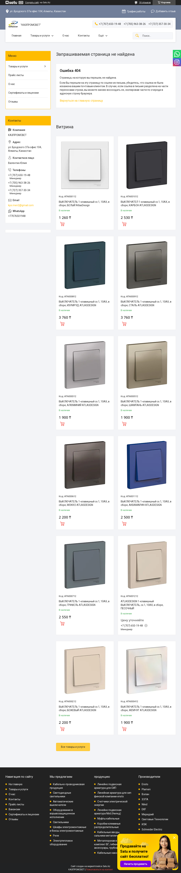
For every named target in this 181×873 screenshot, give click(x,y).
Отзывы (13, 101)
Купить (62, 223)
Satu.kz (106, 866)
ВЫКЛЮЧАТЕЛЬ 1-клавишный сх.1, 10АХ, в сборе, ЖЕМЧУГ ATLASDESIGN (146, 708)
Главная (16, 35)
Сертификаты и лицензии (23, 92)
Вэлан (145, 794)
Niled (144, 804)
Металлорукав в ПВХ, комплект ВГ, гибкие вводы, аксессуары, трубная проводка (112, 844)
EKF (144, 809)
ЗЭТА (145, 799)
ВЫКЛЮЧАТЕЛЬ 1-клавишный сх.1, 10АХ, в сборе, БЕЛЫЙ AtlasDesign (84, 203)
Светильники (61, 822)
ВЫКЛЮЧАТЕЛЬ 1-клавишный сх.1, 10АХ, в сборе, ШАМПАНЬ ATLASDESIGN (146, 403)
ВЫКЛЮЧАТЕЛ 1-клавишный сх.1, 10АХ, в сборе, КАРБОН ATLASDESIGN (145, 203)
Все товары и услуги (73, 746)
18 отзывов (145, 2)
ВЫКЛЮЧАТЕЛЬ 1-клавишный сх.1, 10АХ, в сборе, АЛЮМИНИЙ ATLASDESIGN (84, 403)
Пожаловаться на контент (99, 869)
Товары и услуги (40, 35)
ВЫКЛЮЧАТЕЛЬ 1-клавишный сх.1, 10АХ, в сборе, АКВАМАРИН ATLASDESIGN (146, 503)
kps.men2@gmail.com (21, 205)
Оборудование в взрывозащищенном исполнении (62, 814)
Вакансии (14, 809)
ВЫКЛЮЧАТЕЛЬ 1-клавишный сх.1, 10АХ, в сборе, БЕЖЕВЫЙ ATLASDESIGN (84, 708)
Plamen (146, 789)
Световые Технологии (155, 819)
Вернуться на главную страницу (81, 100)
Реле (56, 835)
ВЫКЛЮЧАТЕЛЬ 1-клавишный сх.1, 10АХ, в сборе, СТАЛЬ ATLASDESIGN (146, 303)
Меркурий (148, 814)
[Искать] (137, 36)
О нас (65, 35)
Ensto (145, 784)
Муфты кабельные (108, 818)
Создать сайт (32, 2)
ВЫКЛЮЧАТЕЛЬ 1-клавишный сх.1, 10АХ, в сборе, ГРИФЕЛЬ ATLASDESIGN (84, 603)
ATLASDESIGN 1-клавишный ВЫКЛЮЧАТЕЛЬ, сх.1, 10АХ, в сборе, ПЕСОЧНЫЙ (142, 605)
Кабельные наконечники (112, 852)
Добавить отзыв (166, 11)
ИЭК (144, 824)
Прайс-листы (16, 75)
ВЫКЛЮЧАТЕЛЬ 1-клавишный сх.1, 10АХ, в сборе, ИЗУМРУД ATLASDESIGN (84, 303)
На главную (15, 784)
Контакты (84, 35)
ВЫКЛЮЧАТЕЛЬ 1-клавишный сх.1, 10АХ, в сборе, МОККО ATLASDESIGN (84, 503)
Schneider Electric (152, 829)
